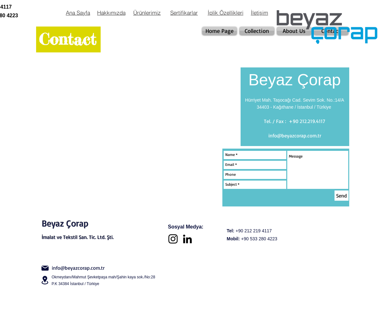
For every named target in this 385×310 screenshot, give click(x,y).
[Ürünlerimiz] (147, 12)
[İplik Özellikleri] (225, 12)
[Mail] (45, 268)
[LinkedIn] (187, 239)
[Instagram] (173, 239)
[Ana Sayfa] (78, 12)
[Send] (342, 195)
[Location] (45, 280)
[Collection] (257, 31)
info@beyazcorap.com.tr (294, 135)
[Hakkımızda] (111, 12)
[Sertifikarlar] (184, 12)
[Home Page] (219, 31)
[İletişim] (259, 12)
